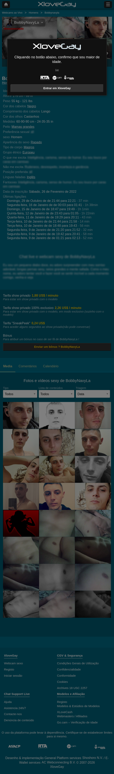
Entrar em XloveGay (57, 88)
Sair (57, 70)
